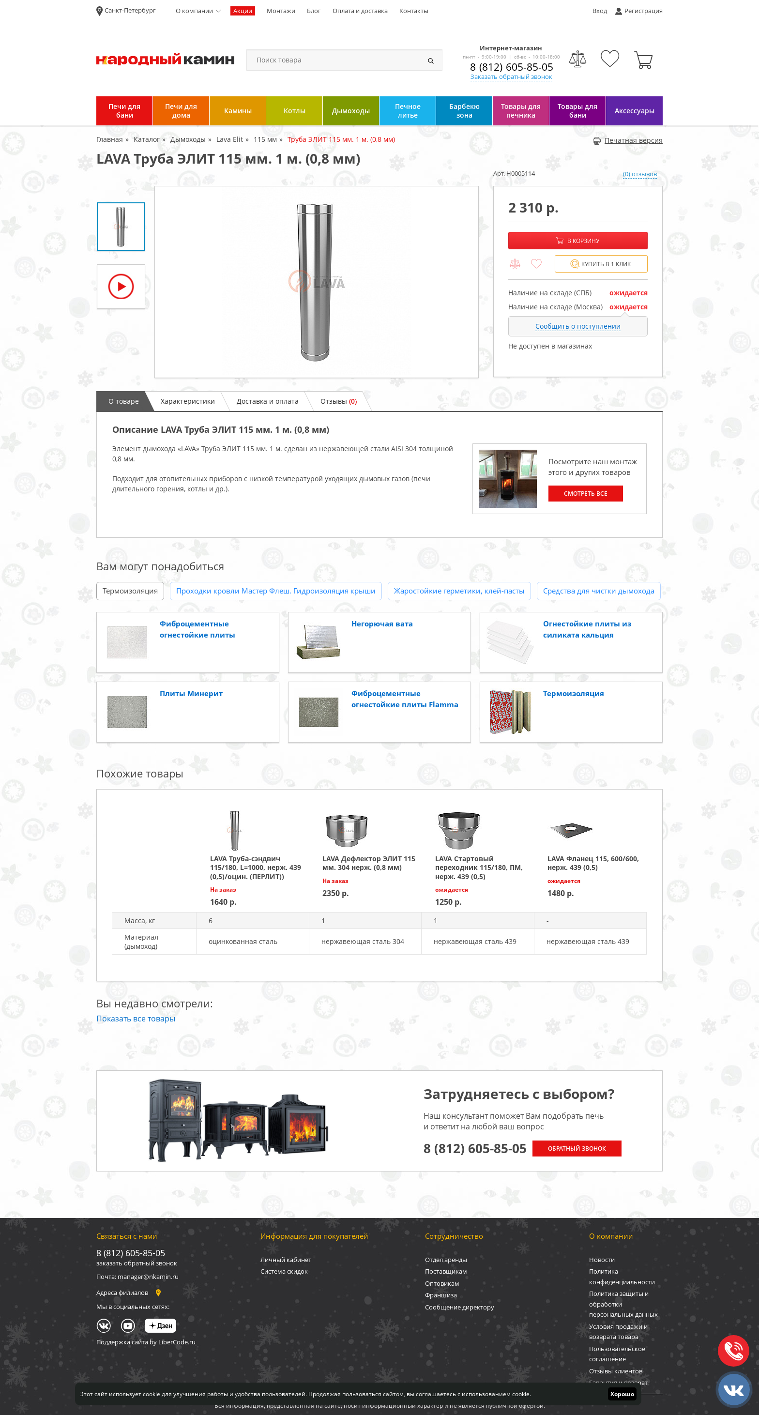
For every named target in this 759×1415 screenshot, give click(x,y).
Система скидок (284, 1271)
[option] (316, 282)
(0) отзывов (640, 173)
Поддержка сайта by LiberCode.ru (146, 1342)
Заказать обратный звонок (511, 76)
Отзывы (338, 401)
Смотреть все (585, 493)
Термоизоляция (130, 590)
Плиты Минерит (191, 693)
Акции (242, 10)
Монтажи (281, 10)
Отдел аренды (446, 1259)
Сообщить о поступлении (578, 326)
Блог (314, 10)
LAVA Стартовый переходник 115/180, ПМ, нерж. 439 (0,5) (479, 867)
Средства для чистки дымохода (598, 590)
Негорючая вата (382, 623)
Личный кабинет (285, 1259)
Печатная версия (627, 140)
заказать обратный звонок (136, 1263)
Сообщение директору (459, 1307)
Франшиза (441, 1295)
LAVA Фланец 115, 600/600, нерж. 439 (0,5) (593, 863)
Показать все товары (135, 1018)
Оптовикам (442, 1283)
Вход (599, 10)
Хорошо (622, 1394)
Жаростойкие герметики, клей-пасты (459, 590)
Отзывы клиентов (615, 1371)
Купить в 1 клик (600, 264)
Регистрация (643, 10)
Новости (602, 1259)
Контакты (413, 10)
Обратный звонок (577, 1148)
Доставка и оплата (268, 401)
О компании (194, 10)
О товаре (123, 401)
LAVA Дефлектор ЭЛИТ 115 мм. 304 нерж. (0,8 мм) (368, 863)
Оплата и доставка (360, 10)
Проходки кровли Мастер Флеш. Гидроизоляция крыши (276, 590)
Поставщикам (446, 1271)
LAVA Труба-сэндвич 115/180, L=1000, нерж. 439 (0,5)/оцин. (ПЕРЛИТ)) (255, 867)
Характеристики (188, 401)
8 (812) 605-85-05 (511, 67)
